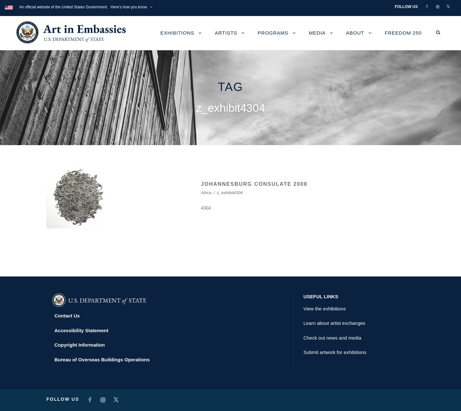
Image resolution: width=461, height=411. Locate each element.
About (355, 33)
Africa (206, 192)
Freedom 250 (403, 33)
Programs (273, 33)
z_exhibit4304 (230, 192)
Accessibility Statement (81, 330)
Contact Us (67, 315)
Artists (226, 33)
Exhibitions (177, 33)
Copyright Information (79, 345)
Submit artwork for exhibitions (335, 352)
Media (317, 33)
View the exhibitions (324, 308)
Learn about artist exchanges (334, 323)
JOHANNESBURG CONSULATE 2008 (254, 184)
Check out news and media (332, 338)
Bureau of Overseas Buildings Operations (102, 359)
